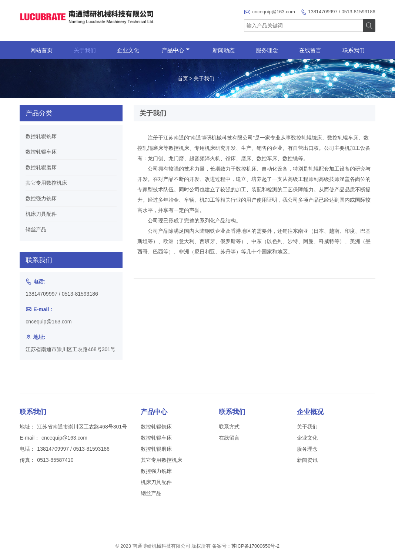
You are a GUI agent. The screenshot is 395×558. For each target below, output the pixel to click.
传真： (27, 460)
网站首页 (41, 50)
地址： (27, 427)
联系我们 (353, 50)
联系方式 (229, 427)
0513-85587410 (55, 460)
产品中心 (176, 50)
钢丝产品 (36, 229)
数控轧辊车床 (41, 152)
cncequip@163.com (273, 11)
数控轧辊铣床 (41, 136)
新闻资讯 (307, 460)
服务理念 (267, 50)
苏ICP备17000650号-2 (255, 546)
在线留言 (310, 50)
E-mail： (30, 438)
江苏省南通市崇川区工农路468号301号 (71, 349)
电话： (27, 449)
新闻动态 (223, 50)
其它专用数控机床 (46, 183)
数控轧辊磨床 (41, 167)
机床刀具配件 (41, 214)
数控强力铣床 (41, 198)
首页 (183, 78)
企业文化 (128, 50)
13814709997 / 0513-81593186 (341, 11)
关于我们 (85, 50)
